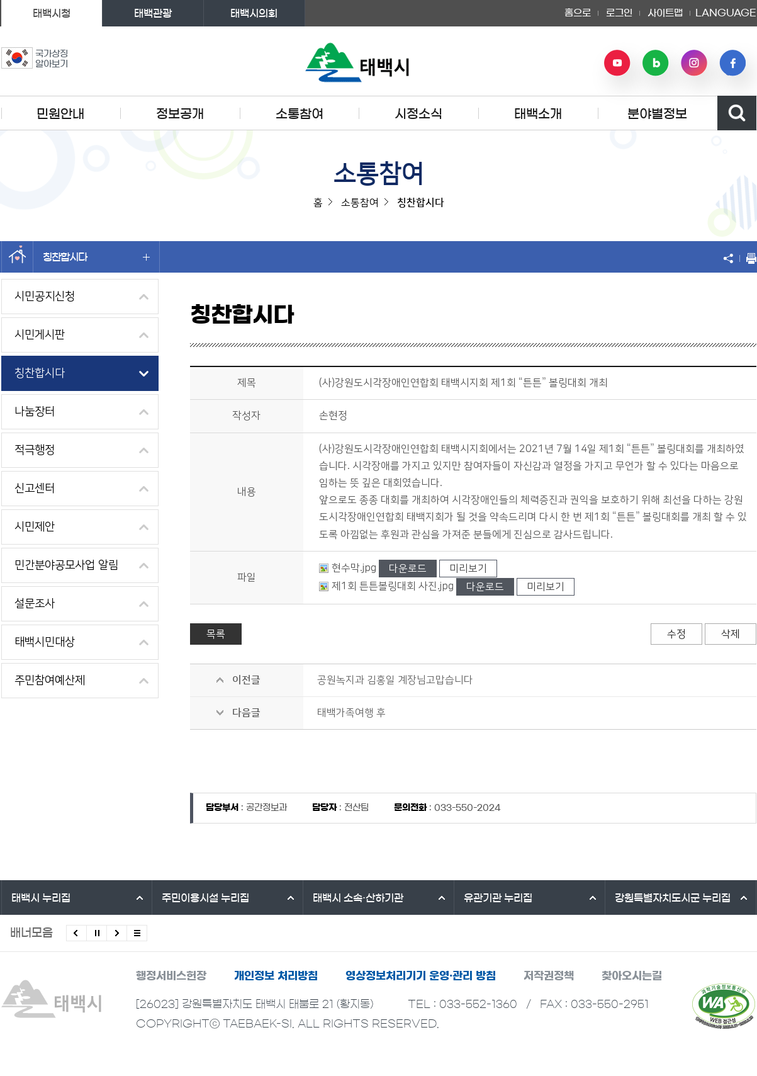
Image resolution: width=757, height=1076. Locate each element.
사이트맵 (665, 13)
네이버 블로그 (655, 63)
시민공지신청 (44, 296)
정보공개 (180, 114)
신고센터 (34, 488)
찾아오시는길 (632, 975)
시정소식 (418, 114)
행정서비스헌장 (171, 975)
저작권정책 (549, 975)
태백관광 (153, 13)
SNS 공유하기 (731, 258)
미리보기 (468, 568)
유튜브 (617, 63)
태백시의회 (254, 13)
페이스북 (732, 63)
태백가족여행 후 (351, 712)
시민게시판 (39, 335)
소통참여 (299, 114)
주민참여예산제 (49, 680)
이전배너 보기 (76, 933)
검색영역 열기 (736, 113)
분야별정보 (657, 114)
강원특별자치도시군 (673, 898)
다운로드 (408, 568)
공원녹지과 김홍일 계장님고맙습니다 (395, 680)
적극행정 (34, 450)
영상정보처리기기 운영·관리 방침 (420, 975)
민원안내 (60, 114)
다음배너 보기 (116, 933)
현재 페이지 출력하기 (748, 258)
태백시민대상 (44, 642)
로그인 (619, 13)
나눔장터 (34, 411)
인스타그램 (694, 63)
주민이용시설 (205, 898)
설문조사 (34, 603)
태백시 (40, 898)
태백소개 (538, 114)
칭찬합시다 (96, 257)
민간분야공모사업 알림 (66, 565)
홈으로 (577, 13)
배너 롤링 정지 (96, 933)
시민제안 (34, 527)
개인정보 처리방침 (276, 975)
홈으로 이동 (17, 257)
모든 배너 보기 (136, 933)
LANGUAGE (725, 13)
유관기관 (498, 898)
